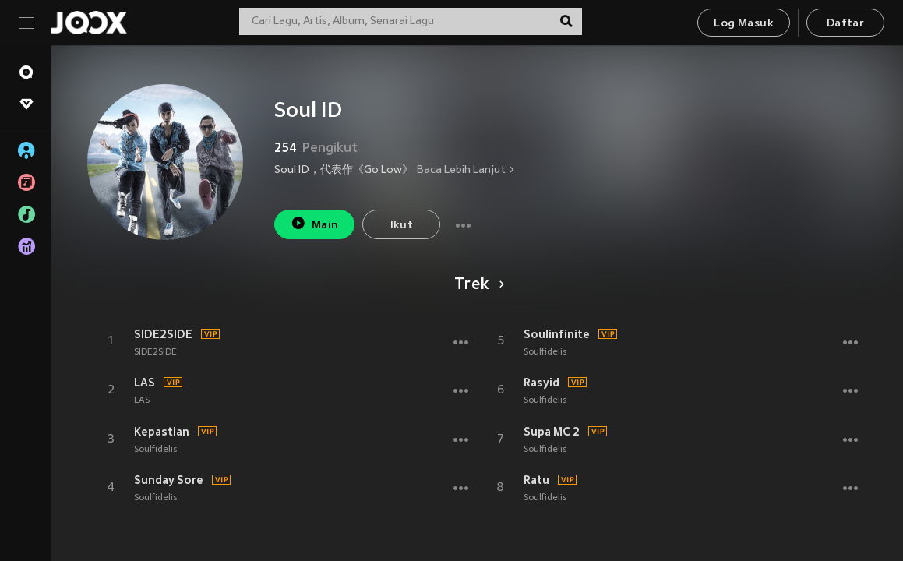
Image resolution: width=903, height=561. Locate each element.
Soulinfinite (557, 334)
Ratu (536, 480)
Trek (476, 285)
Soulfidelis (155, 449)
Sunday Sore (168, 480)
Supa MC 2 (552, 431)
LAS (144, 382)
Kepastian (161, 431)
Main (314, 223)
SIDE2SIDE (163, 334)
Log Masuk (744, 24)
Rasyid (541, 382)
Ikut (402, 225)
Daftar (845, 24)
